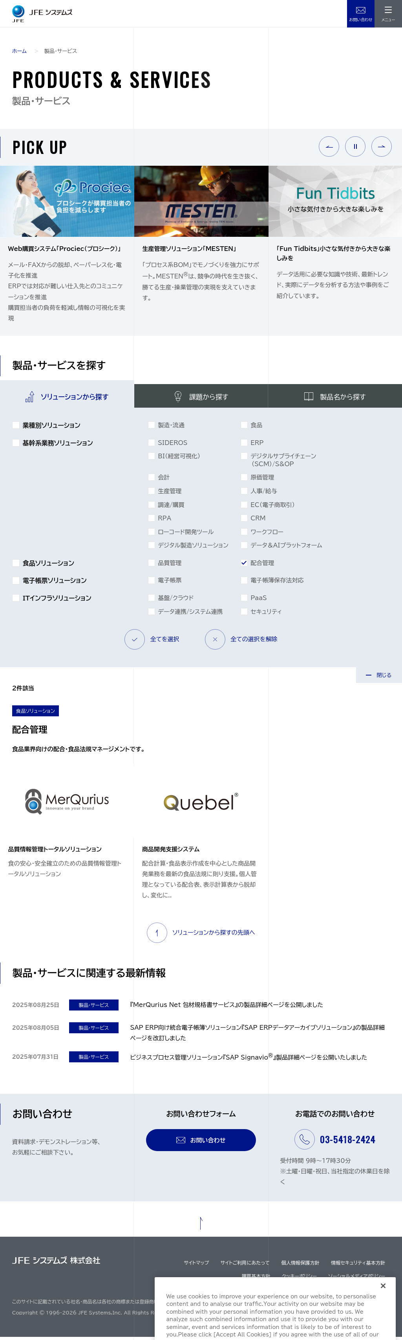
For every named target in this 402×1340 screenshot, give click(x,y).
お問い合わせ (361, 20)
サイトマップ (196, 1265)
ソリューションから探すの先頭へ (201, 936)
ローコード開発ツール (186, 534)
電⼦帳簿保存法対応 (278, 583)
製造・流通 (172, 428)
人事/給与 (264, 494)
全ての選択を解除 (241, 642)
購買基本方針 (256, 1279)
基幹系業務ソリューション (58, 446)
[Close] (383, 1306)
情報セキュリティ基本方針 (358, 1265)
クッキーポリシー (299, 1279)
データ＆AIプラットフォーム (287, 548)
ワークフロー (267, 534)
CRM (259, 521)
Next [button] (381, 146)
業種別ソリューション (51, 428)
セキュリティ (267, 614)
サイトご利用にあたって (245, 1265)
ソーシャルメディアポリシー (356, 1279)
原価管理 (263, 480)
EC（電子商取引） (273, 507)
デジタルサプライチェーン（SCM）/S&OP (284, 463)
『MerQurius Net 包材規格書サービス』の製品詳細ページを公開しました (226, 1008)
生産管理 (170, 494)
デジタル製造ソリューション (193, 548)
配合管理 (263, 565)
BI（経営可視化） (180, 459)
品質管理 (170, 565)
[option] (67, 251)
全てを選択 (151, 642)
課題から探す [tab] (208, 397)
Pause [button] (355, 146)
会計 (164, 480)
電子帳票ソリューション (55, 583)
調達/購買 (172, 507)
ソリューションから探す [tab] (74, 397)
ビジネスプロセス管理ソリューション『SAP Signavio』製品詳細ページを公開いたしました (248, 1061)
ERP (258, 445)
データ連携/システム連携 (191, 614)
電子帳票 (170, 583)
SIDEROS (173, 445)
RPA (165, 521)
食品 (257, 428)
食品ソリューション (48, 566)
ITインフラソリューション (57, 601)
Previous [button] (329, 146)
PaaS (259, 600)
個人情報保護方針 (300, 1265)
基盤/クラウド (176, 600)
